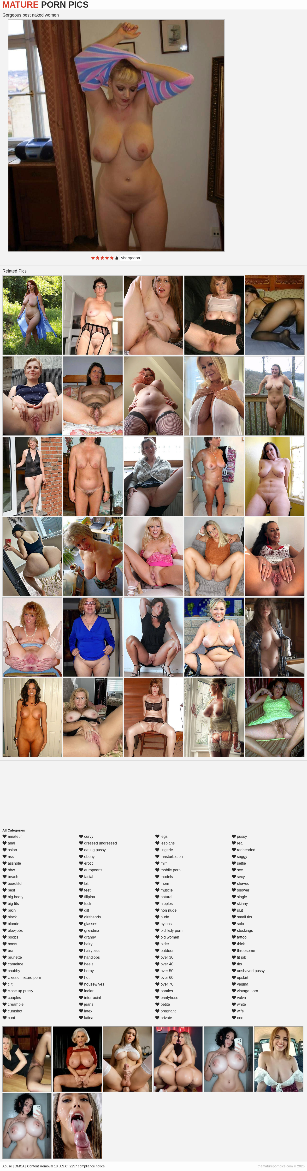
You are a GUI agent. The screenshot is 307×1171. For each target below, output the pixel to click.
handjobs (89, 957)
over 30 (164, 957)
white (239, 1004)
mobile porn (168, 870)
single (239, 897)
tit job (239, 957)
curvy (86, 836)
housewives (91, 984)
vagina (240, 984)
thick (238, 944)
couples (11, 998)
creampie (13, 1004)
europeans (90, 870)
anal (8, 843)
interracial (90, 998)
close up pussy (17, 991)
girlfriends (90, 917)
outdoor (164, 951)
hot (84, 977)
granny (87, 937)
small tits (242, 917)
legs (161, 836)
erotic (86, 863)
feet (85, 890)
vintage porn (245, 991)
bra (7, 951)
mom (162, 883)
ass (8, 857)
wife (238, 1011)
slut (237, 910)
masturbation (169, 857)
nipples (164, 904)
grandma (89, 930)
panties (164, 991)
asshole (11, 863)
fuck (85, 904)
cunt (8, 1018)
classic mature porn (21, 977)
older (162, 944)
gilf (84, 910)
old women (167, 937)
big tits (10, 904)
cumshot (12, 1011)
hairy (86, 944)
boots (9, 944)
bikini (9, 910)
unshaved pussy (248, 971)
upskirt (240, 977)
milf (160, 863)
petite (162, 1004)
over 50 (164, 971)
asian (9, 850)
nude (162, 917)
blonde (10, 924)
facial (86, 877)
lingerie (164, 850)
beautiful (12, 883)
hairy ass (89, 951)
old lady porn (169, 930)
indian (86, 991)
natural (163, 897)
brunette (12, 957)
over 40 (164, 964)
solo (238, 924)
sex (237, 870)
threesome (243, 951)
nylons (163, 924)
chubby (11, 971)
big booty (12, 897)
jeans (86, 1004)
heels (86, 964)
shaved (240, 883)
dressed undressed (98, 843)
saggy (239, 857)
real (237, 843)
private (163, 1018)
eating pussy (92, 850)
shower (240, 890)
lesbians (165, 843)
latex (85, 1011)
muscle (164, 890)
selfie (239, 863)
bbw (8, 870)
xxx (237, 1018)
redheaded (243, 850)
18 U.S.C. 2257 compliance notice (79, 1166)
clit (7, 984)
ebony (87, 857)
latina (86, 1018)
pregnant (165, 1011)
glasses (88, 924)
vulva (239, 998)
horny (86, 971)
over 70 (164, 984)
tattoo (239, 937)
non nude (166, 910)
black (9, 917)
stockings (242, 930)
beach (10, 877)
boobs (10, 937)
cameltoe (12, 964)
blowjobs (12, 930)
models (164, 877)
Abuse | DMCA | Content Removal (27, 1166)
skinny (240, 904)
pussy (239, 836)
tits (237, 964)
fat (84, 883)
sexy (238, 877)
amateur (12, 836)
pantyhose (166, 998)
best (8, 890)
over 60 (164, 977)
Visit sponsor (130, 258)
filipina (87, 897)
